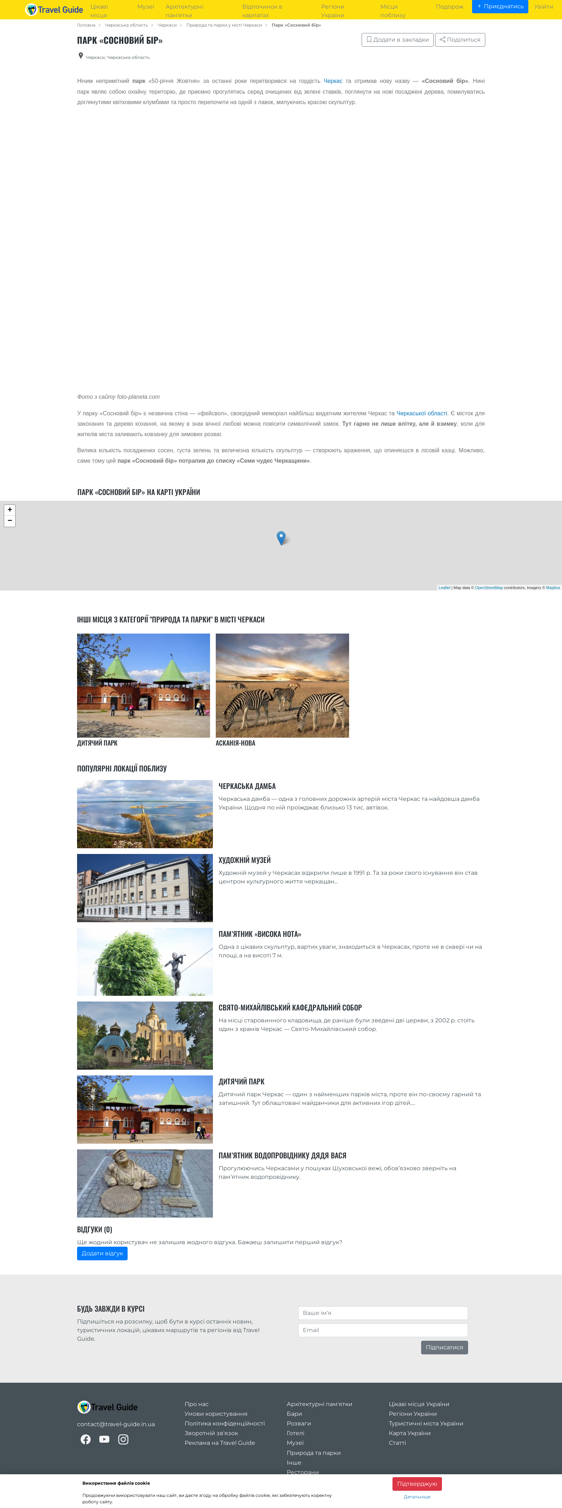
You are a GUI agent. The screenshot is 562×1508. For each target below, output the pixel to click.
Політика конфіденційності (225, 1423)
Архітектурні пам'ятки (319, 1404)
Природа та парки (314, 1452)
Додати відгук (102, 1253)
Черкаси (167, 25)
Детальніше (417, 1496)
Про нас (197, 1404)
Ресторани (303, 1472)
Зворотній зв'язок (211, 1433)
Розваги (299, 1423)
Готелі (295, 1433)
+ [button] (10, 510)
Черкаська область (126, 25)
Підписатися (444, 1347)
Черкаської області (422, 413)
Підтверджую (417, 1483)
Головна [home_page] (86, 25)
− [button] (10, 521)
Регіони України (413, 1413)
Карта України (410, 1433)
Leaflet (445, 587)
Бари (294, 1413)
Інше (294, 1462)
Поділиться (460, 39)
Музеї (295, 1442)
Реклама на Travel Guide (220, 1442)
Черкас (333, 81)
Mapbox (553, 587)
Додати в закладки (397, 39)
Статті (397, 1442)
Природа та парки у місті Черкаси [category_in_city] (224, 25)
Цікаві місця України (419, 1404)
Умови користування (216, 1413)
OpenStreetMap (489, 587)
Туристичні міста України (426, 1423)
